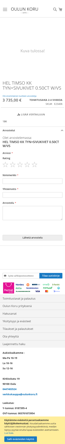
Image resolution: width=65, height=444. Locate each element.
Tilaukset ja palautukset (18, 329)
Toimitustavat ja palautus (19, 298)
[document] (33, 430)
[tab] (32, 130)
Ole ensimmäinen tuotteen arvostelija (19, 96)
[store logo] (25, 10)
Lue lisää (8, 432)
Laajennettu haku (14, 344)
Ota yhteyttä (11, 336)
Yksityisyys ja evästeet (17, 321)
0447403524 (9, 389)
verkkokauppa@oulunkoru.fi (20, 394)
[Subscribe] (50, 275)
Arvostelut (9, 130)
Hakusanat (10, 313)
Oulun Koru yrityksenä (17, 306)
